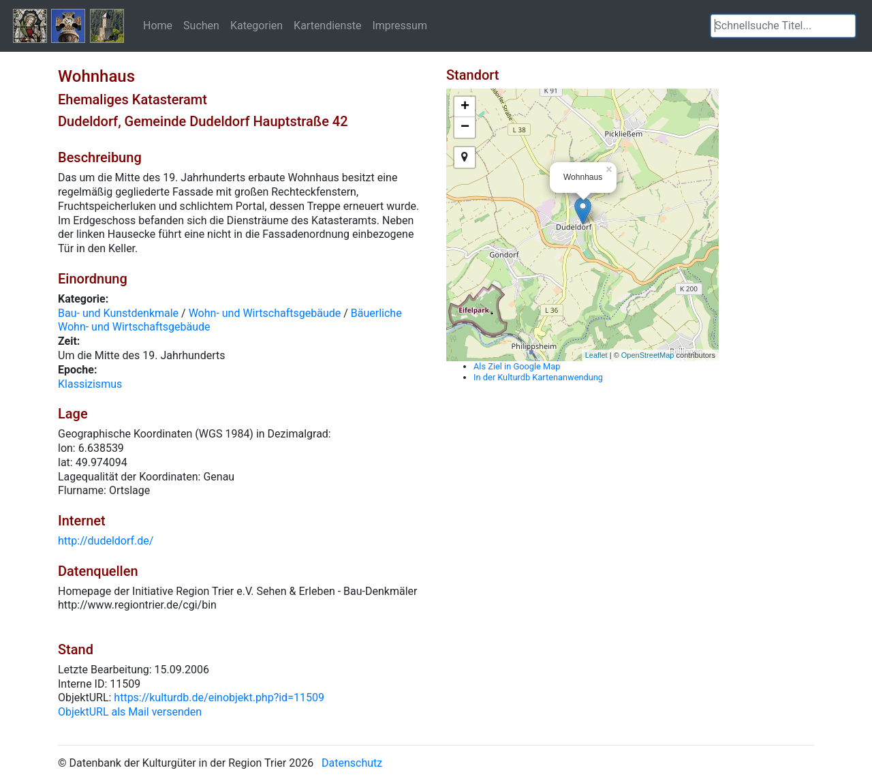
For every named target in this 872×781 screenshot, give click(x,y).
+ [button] (465, 107)
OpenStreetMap (647, 355)
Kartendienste (327, 25)
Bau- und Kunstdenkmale (118, 313)
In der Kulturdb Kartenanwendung (538, 377)
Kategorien (256, 25)
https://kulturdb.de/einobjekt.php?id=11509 (219, 697)
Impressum (399, 25)
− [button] (465, 127)
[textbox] (783, 26)
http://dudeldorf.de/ (105, 540)
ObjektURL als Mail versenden (130, 711)
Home (157, 25)
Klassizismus (90, 384)
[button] (845, 25)
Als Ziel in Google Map (516, 366)
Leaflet (596, 355)
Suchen (201, 25)
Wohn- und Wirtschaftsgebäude (265, 313)
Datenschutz (352, 762)
